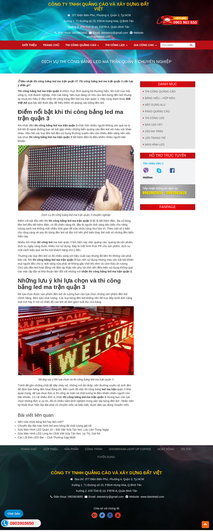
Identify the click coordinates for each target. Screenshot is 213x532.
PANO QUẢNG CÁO (157, 111)
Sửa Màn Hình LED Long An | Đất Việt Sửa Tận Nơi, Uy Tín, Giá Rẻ (59, 433)
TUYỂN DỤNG (106, 456)
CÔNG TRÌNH (93, 449)
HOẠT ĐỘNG (166, 449)
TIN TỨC (186, 449)
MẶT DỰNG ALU (155, 104)
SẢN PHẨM (71, 449)
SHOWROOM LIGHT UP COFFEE (130, 449)
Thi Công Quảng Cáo (160, 91)
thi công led (45, 242)
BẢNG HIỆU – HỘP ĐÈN (160, 98)
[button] (205, 524)
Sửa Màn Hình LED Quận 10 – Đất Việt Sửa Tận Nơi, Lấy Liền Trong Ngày (63, 429)
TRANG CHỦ (28, 449)
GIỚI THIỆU (50, 449)
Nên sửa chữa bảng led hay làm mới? (41, 421)
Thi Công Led (154, 118)
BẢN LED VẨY (154, 124)
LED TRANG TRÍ (155, 137)
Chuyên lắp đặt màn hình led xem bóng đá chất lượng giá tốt (54, 425)
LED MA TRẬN (154, 131)
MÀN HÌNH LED (154, 144)
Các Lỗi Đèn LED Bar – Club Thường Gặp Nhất (46, 437)
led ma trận (109, 389)
